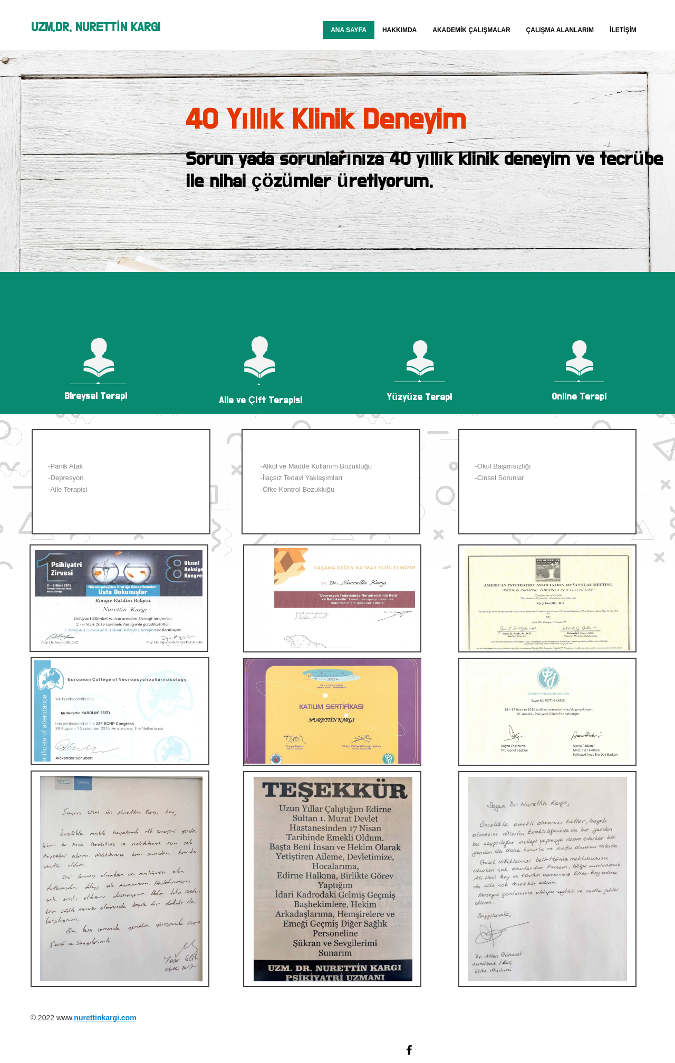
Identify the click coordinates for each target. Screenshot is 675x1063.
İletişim (623, 30)
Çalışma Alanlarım (560, 30)
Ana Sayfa (349, 30)
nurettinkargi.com (105, 1017)
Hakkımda (399, 30)
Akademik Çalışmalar (471, 30)
